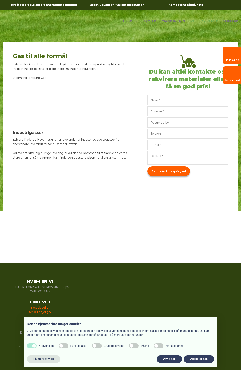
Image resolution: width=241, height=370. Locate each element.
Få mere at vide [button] (43, 358)
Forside (131, 21)
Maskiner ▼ (173, 21)
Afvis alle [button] (169, 358)
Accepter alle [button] (199, 358)
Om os (150, 21)
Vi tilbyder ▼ (204, 21)
